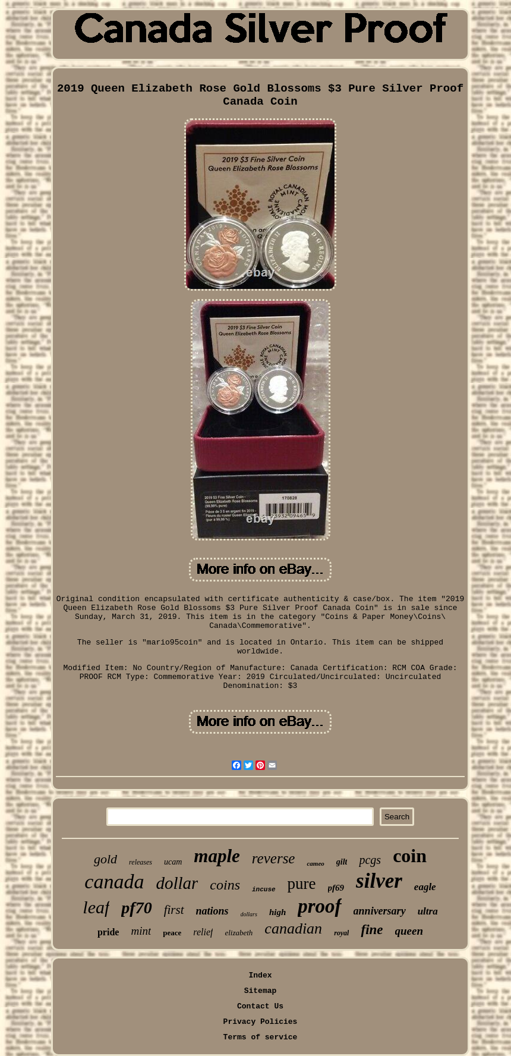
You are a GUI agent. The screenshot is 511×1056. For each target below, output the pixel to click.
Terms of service (260, 1037)
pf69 (336, 887)
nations (212, 911)
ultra (428, 911)
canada (114, 881)
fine (372, 929)
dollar (177, 882)
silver (379, 880)
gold (105, 858)
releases (140, 862)
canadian (293, 928)
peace (172, 932)
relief (203, 932)
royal (341, 933)
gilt (342, 861)
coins (225, 884)
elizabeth (239, 932)
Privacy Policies (260, 1021)
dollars (249, 914)
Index (260, 975)
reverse (273, 858)
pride (108, 932)
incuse (264, 889)
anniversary (380, 911)
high (277, 912)
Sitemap (260, 990)
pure (302, 883)
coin (410, 855)
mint (141, 931)
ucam (173, 861)
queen (409, 931)
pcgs (370, 859)
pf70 (136, 907)
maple (217, 856)
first (174, 910)
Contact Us (260, 1006)
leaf (96, 907)
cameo (315, 863)
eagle (425, 886)
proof (319, 906)
